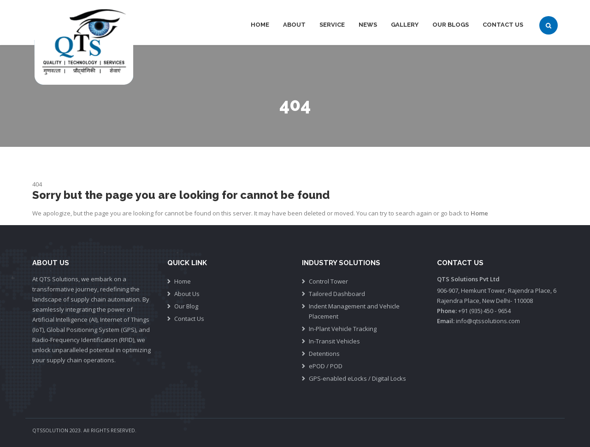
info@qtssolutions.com (488, 321)
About (294, 24)
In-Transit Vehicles (334, 341)
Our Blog (186, 306)
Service (332, 24)
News (368, 24)
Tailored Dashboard (337, 294)
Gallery (405, 24)
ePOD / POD (325, 366)
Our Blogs (450, 24)
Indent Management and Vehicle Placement (354, 311)
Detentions (324, 353)
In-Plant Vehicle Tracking (343, 329)
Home (260, 24)
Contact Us (503, 24)
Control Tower (328, 281)
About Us (187, 294)
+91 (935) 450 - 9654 (484, 311)
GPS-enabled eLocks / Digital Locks (357, 378)
